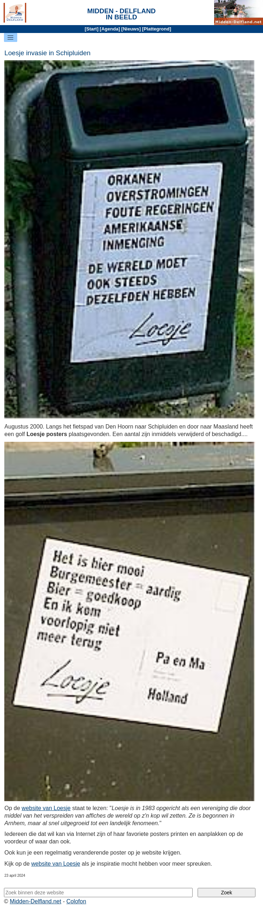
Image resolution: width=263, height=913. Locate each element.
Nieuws (131, 29)
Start (91, 29)
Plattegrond (157, 29)
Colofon (76, 901)
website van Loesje (46, 808)
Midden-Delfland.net (35, 901)
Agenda (110, 29)
